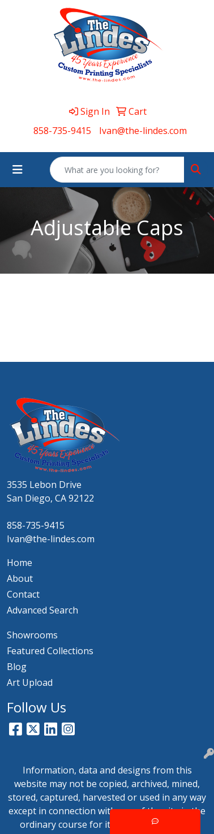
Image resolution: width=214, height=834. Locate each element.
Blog (17, 666)
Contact (23, 594)
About (20, 578)
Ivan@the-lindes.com (143, 130)
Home (19, 562)
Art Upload (30, 682)
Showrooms (32, 635)
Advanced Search (42, 610)
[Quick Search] (117, 170)
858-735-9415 (62, 130)
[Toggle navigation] (17, 170)
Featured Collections (50, 651)
